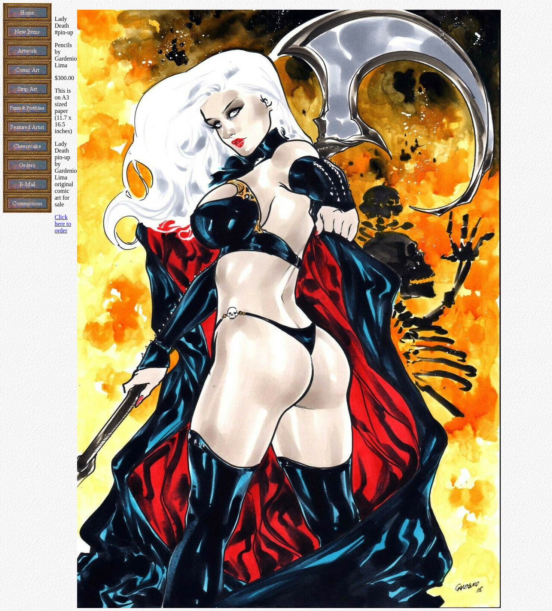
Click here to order (63, 224)
